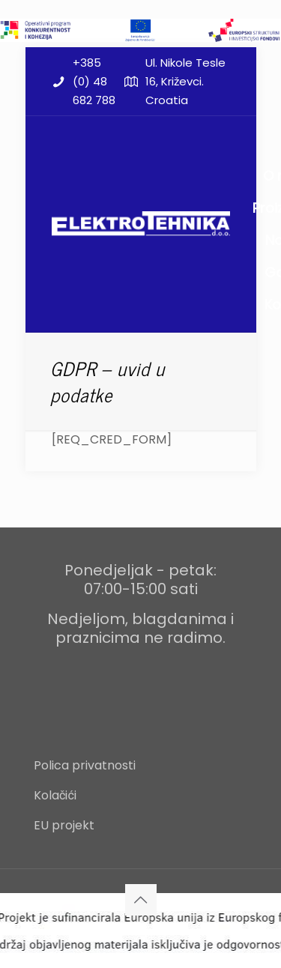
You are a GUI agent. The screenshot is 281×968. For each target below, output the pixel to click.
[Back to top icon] (141, 900)
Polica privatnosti (85, 765)
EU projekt (64, 825)
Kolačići (55, 795)
